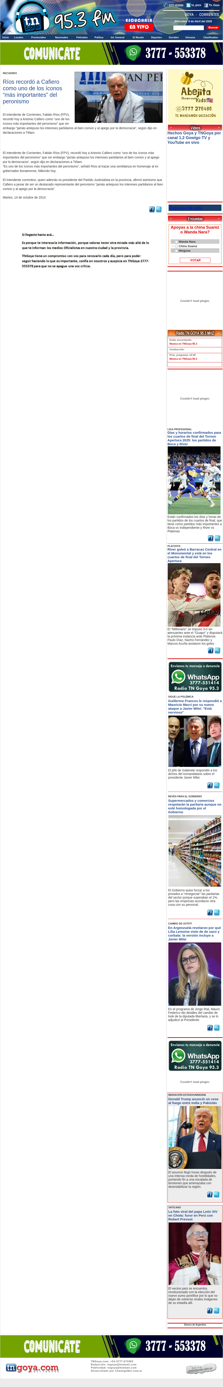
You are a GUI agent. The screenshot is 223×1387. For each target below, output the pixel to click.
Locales (18, 37)
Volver (83, 280)
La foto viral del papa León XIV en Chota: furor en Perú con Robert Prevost (192, 1215)
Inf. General (118, 37)
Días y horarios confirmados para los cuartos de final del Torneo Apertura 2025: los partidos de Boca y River (194, 438)
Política (98, 37)
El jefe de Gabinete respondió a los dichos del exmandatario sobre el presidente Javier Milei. (192, 773)
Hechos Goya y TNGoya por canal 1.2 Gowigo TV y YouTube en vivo (194, 138)
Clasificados (210, 37)
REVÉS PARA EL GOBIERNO (185, 796)
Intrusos (190, 37)
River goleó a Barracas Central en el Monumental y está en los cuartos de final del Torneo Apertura (194, 555)
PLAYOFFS (174, 546)
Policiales (82, 37)
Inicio (5, 37)
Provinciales (38, 37)
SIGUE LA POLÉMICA (181, 696)
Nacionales (61, 37)
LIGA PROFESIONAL (179, 429)
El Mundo (138, 37)
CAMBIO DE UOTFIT (180, 923)
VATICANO (174, 1207)
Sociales (174, 37)
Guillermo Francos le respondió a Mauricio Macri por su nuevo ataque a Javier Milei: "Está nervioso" (195, 706)
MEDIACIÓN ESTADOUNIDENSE (187, 1094)
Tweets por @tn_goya (185, 208)
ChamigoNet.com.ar (128, 1370)
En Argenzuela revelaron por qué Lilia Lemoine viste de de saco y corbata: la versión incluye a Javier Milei (194, 933)
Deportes (156, 37)
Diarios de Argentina (195, 1325)
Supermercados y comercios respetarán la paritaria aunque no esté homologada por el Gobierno (194, 806)
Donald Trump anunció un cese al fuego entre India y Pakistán (193, 1101)
